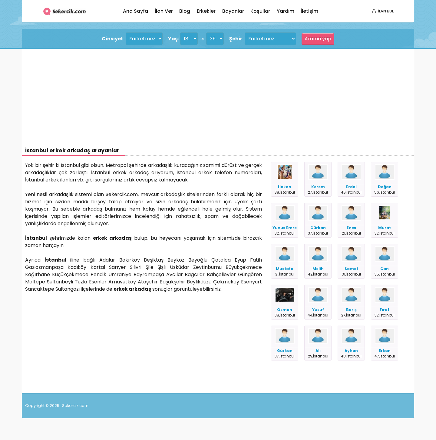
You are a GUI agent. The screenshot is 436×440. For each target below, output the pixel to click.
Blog (184, 11)
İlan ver (164, 11)
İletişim (309, 11)
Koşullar (260, 11)
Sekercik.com (75, 405)
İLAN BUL (383, 11)
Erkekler (206, 11)
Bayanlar (233, 11)
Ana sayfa (135, 11)
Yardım (285, 11)
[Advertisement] (206, 94)
